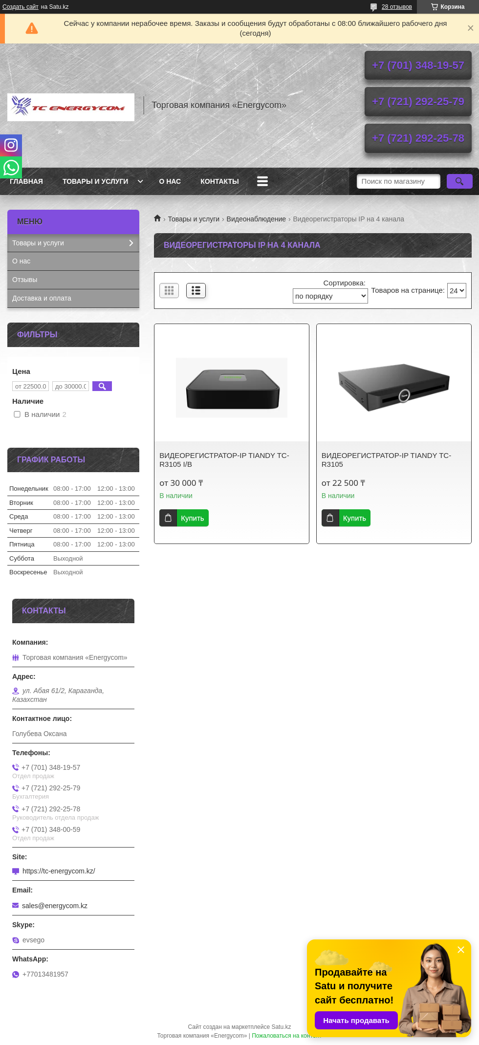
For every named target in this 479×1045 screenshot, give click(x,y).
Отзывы (24, 279)
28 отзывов (397, 6)
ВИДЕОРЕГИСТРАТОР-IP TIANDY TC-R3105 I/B (224, 459)
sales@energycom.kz (54, 906)
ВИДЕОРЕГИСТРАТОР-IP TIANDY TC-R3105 (386, 459)
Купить (192, 518)
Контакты (219, 181)
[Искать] (460, 181)
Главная (26, 181)
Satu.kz (281, 1026)
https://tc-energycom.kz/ (58, 871)
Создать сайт (20, 6)
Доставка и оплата (41, 298)
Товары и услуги (96, 181)
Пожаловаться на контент (287, 1035)
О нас (170, 181)
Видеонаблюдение (256, 219)
